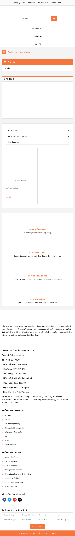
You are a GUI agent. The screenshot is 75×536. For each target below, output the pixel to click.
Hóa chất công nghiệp (9, 515)
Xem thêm (39, 526)
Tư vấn (7, 440)
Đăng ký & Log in (37, 25)
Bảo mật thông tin (11, 461)
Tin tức (7, 68)
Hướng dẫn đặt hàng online (15, 428)
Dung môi (42, 515)
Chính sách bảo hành (12, 478)
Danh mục (43, 519)
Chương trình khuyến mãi (14, 482)
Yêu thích (37, 41)
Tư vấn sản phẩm (11, 486)
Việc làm (8, 419)
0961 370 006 (20, 373)
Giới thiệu (8, 415)
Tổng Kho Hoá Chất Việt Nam (16, 392)
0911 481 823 (19, 369)
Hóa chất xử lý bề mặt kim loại (10, 520)
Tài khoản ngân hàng (12, 424)
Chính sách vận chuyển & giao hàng (18, 474)
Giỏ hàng (37, 33)
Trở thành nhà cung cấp (13, 432)
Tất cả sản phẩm (10, 444)
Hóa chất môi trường (26, 520)
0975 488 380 (20, 383)
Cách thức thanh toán (12, 465)
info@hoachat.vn (16, 355)
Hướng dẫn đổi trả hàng (13, 470)
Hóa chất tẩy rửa (28, 515)
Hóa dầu (60, 515)
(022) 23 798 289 (13, 359)
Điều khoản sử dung (12, 457)
